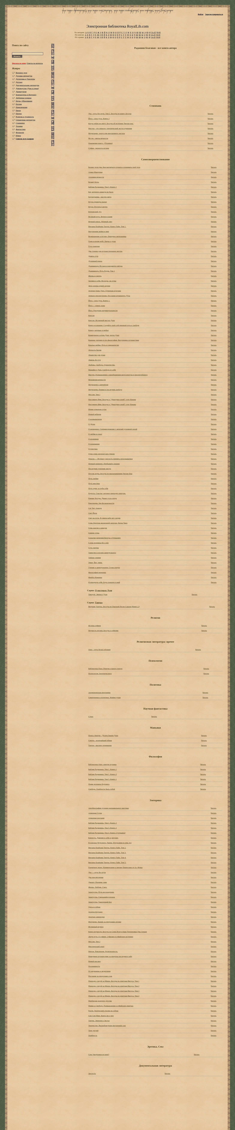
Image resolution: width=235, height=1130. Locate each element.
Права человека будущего (98, 784)
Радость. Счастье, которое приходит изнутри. (107, 493)
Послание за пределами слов (100, 976)
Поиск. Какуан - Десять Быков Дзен (103, 735)
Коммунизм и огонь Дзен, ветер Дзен (103, 335)
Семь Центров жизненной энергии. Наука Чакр (107, 523)
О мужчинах (93, 439)
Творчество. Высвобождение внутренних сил (107, 1025)
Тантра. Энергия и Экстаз (99, 1020)
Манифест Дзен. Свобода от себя (102, 370)
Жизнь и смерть (94, 276)
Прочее (19, 113)
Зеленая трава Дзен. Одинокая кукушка (104, 291)
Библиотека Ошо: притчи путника (102, 764)
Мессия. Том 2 (94, 941)
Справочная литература (25, 120)
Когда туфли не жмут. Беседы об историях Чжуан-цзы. (110, 123)
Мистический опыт (96, 946)
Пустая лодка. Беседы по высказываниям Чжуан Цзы (110, 473)
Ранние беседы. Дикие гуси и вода (102, 498)
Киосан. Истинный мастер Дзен (101, 320)
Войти (200, 14)
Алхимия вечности (96, 177)
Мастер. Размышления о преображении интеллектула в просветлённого (117, 375)
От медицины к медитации (99, 971)
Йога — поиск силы (96, 305)
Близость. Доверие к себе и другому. (103, 838)
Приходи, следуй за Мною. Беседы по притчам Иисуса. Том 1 (113, 981)
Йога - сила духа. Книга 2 (98, 118)
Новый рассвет (94, 961)
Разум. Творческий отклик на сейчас (103, 1011)
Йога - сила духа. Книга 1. (99, 300)
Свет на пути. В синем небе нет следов (104, 518)
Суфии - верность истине (98, 148)
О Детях (91, 424)
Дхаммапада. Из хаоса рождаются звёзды (105, 266)
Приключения (21, 107)
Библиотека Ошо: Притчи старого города (105, 668)
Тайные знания (94, 557)
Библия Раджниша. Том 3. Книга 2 (102, 828)
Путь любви (93, 478)
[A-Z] (153, 32)
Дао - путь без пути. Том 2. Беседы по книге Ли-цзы (109, 113)
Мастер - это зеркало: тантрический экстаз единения (110, 128)
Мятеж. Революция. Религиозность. (103, 951)
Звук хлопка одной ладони (99, 286)
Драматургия (21, 91)
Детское (19, 82)
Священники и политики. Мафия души (104, 697)
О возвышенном (95, 419)
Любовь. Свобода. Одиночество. (101, 365)
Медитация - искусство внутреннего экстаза (106, 133)
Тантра (99, 602)
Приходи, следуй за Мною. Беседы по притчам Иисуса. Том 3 (113, 991)
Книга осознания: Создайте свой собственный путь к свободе (113, 325)
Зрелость (92, 1073)
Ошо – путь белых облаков (99, 649)
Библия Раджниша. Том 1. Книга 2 (102, 774)
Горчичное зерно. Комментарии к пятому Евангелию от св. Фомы (115, 867)
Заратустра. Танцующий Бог (100, 902)
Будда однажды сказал (97, 202)
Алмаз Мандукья (95, 172)
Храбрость (92, 1035)
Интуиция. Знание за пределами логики (104, 922)
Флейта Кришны (95, 577)
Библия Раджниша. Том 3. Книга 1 (102, 779)
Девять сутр (93, 256)
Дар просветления (95, 877)
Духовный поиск (95, 261)
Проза (18, 110)
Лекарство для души (96, 355)
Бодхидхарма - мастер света (99, 197)
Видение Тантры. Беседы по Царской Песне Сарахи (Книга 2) (114, 606)
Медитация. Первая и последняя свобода (105, 389)
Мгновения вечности (97, 380)
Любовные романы (23, 98)
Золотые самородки (96, 917)
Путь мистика (94, 483)
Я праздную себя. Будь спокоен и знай (104, 582)
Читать (210, 113)
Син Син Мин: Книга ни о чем (100, 1016)
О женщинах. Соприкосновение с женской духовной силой (112, 429)
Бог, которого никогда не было (100, 192)
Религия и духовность (25, 117)
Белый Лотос (93, 182)
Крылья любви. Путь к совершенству (103, 345)
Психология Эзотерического (100, 673)
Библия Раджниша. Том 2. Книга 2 (102, 823)
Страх (90, 716)
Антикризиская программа (99, 692)
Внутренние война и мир (98, 231)
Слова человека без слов (98, 543)
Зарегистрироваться (214, 14)
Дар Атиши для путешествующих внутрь (105, 251)
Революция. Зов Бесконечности (101, 503)
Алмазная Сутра (95, 813)
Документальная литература (27, 85)
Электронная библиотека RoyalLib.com (117, 26)
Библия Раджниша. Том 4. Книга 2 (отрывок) (106, 833)
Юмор (18, 135)
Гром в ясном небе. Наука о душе (102, 241)
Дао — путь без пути (97, 872)
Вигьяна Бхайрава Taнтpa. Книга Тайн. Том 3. (107, 852)
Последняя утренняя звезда (99, 469)
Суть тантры (93, 548)
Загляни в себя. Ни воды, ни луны (102, 281)
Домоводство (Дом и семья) (27, 88)
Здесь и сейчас (94, 907)
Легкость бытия (94, 350)
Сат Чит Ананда (95, 508)
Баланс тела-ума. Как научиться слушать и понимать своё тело (114, 167)
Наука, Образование (24, 101)
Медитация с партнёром (98, 385)
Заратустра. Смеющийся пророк (101, 897)
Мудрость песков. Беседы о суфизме (103, 630)
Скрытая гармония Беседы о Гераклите (104, 538)
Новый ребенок (94, 414)
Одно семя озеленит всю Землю (101, 454)
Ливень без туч (94, 360)
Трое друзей (93, 1030)
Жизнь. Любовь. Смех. (97, 887)
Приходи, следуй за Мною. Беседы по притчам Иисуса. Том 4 (113, 996)
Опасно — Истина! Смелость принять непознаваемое (110, 459)
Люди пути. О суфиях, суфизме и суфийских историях (110, 936)
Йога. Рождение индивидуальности (103, 310)
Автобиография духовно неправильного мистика (108, 808)
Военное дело (21, 73)
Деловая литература (24, 76)
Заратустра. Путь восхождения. (101, 892)
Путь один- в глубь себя (98, 488)
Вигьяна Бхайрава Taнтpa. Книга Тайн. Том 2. (107, 848)
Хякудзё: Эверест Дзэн (97, 594)
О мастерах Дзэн (103, 590)
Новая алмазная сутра (97, 409)
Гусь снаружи (94, 246)
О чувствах (92, 449)
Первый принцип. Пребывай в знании (104, 464)
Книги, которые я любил (98, 330)
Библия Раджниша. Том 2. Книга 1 (102, 187)
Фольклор (20, 132)
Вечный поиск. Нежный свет (100, 221)
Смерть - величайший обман (100, 740)
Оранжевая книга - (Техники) (100, 143)
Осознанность (94, 966)
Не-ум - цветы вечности (98, 138)
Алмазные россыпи (96, 818)
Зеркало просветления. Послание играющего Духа (109, 296)
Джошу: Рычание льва (97, 882)
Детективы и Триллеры (25, 79)
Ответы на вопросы (35, 63)
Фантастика (20, 129)
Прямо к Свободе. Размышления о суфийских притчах (110, 1006)
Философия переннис (97, 572)
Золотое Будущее (95, 912)
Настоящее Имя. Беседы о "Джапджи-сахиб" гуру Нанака (112, 399)
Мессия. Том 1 (94, 394)
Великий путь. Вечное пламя (100, 216)
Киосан (91, 315)
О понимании (94, 444)
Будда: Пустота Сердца (97, 207)
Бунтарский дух (94, 212)
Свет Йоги (92, 513)
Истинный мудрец (95, 927)
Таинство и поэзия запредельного (102, 553)
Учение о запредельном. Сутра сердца (104, 567)
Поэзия (19, 104)
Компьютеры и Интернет (26, 95)
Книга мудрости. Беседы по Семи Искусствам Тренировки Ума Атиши (117, 932)
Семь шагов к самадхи (97, 528)
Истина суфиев (94, 625)
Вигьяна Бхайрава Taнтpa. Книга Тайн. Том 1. (107, 226)
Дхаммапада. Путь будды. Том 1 (101, 271)
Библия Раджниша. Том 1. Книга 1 (102, 769)
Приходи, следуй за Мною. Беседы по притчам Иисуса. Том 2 (113, 986)
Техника (19, 126)
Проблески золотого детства (100, 1001)
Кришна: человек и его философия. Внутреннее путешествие (113, 340)
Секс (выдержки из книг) (98, 1054)
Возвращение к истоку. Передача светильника (107, 236)
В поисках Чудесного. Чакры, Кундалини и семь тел (109, 843)
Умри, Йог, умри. (95, 562)
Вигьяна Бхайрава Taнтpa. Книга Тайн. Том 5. (107, 862)
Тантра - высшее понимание (100, 745)
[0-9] (159, 32)
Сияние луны (93, 533)
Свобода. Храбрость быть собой (101, 789)
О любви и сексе (95, 434)
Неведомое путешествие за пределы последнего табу (110, 956)
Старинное (20, 123)
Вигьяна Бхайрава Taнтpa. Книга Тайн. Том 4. (107, 857)
